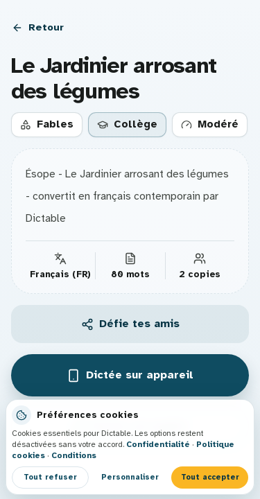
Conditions (73, 455)
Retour (38, 27)
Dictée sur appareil (130, 375)
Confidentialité (158, 444)
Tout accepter (210, 477)
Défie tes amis (130, 324)
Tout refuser (50, 477)
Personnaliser (130, 477)
